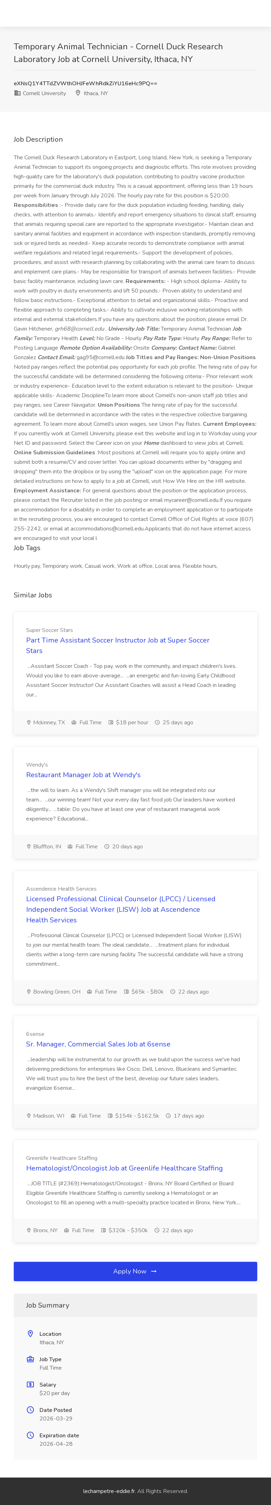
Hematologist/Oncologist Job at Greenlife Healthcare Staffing (124, 1168)
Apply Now (135, 1271)
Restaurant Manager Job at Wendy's (83, 775)
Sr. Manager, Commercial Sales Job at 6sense (98, 1044)
